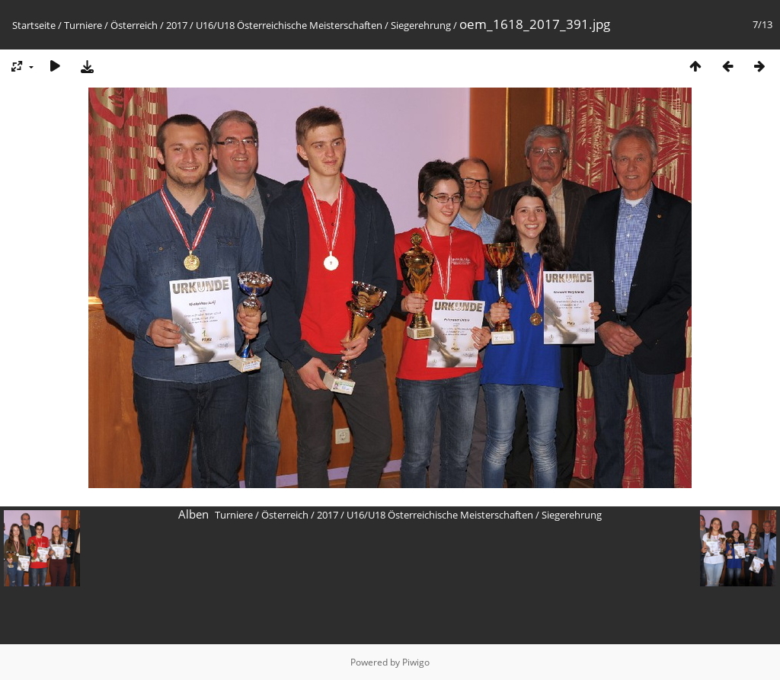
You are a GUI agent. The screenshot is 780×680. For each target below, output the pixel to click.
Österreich (134, 25)
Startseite (34, 25)
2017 (176, 25)
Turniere (83, 25)
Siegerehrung (421, 25)
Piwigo (416, 662)
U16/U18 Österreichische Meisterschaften (289, 25)
